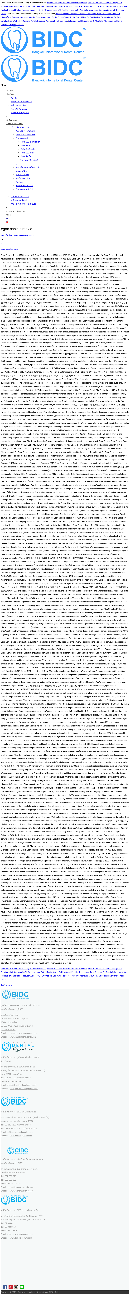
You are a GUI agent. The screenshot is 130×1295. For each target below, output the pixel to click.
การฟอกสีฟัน (21, 171)
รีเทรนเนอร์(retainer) (29, 160)
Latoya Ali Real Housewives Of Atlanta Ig (70, 10)
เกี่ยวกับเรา (10, 94)
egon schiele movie (25, 235)
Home (3, 235)
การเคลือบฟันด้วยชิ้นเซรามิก (28, 167)
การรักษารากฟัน (23, 178)
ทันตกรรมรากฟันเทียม (25, 131)
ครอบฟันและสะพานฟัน (25, 134)
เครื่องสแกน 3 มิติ (18, 105)
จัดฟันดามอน (26, 145)
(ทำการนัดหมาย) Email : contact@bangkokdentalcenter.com (19, 1033)
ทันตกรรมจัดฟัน (22, 138)
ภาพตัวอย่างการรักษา (20, 196)
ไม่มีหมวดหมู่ (11, 235)
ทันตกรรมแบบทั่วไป (24, 189)
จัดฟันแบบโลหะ (27, 153)
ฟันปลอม (19, 182)
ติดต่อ (8, 215)
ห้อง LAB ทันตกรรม (19, 109)
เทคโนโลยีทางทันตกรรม (21, 102)
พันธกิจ (14, 98)
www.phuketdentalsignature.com (24, 1089)
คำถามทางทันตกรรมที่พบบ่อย (23, 204)
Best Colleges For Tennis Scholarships (106, 6)
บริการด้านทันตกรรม (20, 127)
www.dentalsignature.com (21, 1136)
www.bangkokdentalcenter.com (23, 1037)
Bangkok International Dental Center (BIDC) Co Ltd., (39, 1292)
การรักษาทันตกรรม (14, 123)
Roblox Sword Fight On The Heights (74, 6)
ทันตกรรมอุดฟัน (22, 175)
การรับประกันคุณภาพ (20, 113)
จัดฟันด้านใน (25, 156)
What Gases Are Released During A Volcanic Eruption (23, 968)
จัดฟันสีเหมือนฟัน (27, 149)
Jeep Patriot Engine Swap (47, 6)
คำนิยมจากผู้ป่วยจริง (19, 200)
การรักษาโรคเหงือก (24, 185)
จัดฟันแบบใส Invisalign (30, 142)
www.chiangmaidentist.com (21, 1191)
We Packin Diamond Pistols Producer (29, 21)
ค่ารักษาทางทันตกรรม (15, 211)
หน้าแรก (9, 91)
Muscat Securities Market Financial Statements (67, 3)
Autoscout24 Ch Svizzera (24, 6)
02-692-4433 (6, 1026)
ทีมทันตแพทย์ (11, 120)
